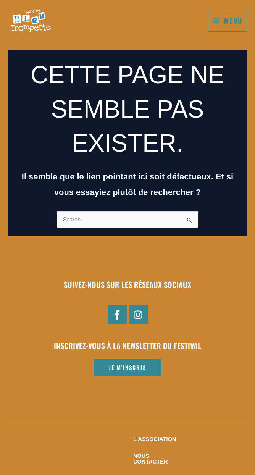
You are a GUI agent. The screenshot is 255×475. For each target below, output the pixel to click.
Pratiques (186, 439)
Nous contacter (133, 439)
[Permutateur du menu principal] (227, 21)
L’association (74, 439)
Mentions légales (127, 456)
